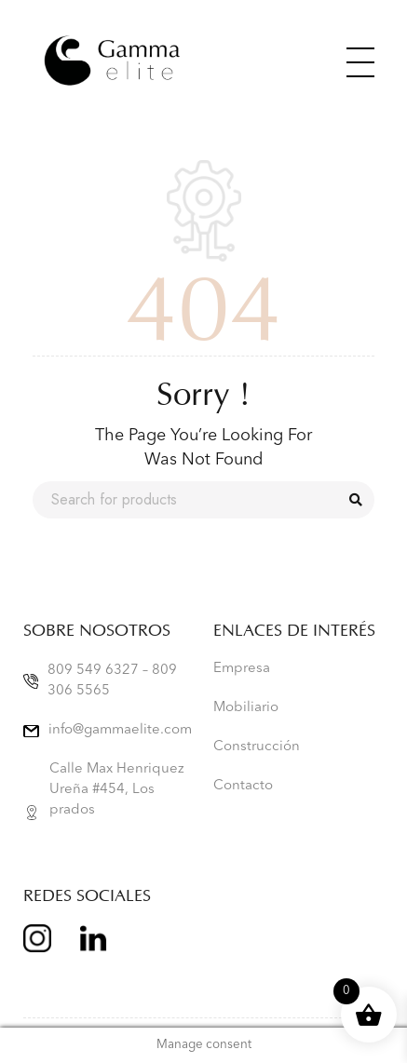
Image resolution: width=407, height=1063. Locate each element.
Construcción (256, 747)
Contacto (243, 786)
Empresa (241, 669)
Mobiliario (245, 708)
